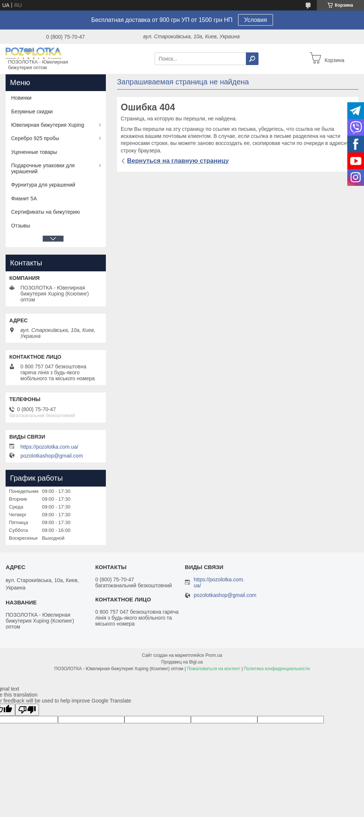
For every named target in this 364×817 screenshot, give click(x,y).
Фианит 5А (24, 198)
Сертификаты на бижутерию (45, 212)
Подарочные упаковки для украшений (43, 168)
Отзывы (20, 226)
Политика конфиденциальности (277, 668)
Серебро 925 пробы (35, 138)
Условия (255, 20)
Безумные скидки (32, 111)
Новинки (21, 98)
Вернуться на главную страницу (178, 160)
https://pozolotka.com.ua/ (49, 447)
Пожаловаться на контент (213, 668)
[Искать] (252, 58)
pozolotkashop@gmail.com (51, 456)
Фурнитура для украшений (43, 185)
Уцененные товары (34, 152)
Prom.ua (213, 655)
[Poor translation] (27, 710)
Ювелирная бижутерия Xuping (47, 125)
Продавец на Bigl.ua (182, 662)
